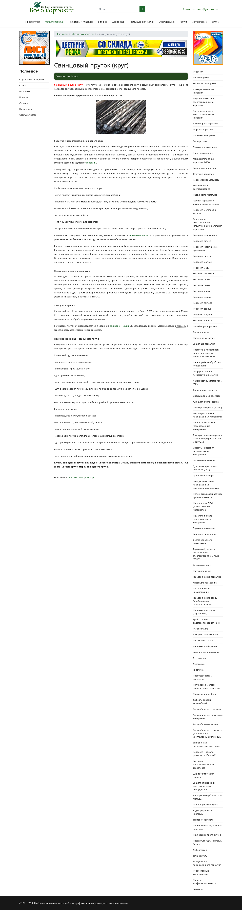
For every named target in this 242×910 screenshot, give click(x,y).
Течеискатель (200, 855)
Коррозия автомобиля (205, 235)
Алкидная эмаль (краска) (206, 401)
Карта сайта (25, 108)
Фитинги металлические (206, 652)
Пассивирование (202, 570)
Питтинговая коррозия (205, 147)
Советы (23, 85)
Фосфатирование (202, 565)
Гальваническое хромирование (201, 590)
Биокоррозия (200, 141)
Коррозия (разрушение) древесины (205, 248)
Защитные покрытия (204, 343)
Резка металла (200, 628)
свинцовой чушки (119, 325)
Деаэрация (199, 663)
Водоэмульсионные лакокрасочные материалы (207, 415)
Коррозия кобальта (203, 320)
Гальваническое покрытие (207, 576)
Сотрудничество (27, 114)
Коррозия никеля (202, 256)
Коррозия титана (202, 296)
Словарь (23, 103)
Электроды (118, 21)
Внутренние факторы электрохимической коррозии (204, 102)
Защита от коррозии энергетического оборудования (204, 786)
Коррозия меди (201, 267)
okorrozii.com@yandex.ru (201, 9)
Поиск (142, 9)
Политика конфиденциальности (204, 881)
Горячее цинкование (204, 528)
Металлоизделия (54, 21)
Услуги (183, 21)
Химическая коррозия (204, 83)
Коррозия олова (201, 285)
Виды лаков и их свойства (206, 395)
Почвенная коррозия (204, 135)
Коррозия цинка (201, 279)
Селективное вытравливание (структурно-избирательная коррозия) (207, 224)
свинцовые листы (138, 235)
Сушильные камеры (203, 475)
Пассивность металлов (205, 194)
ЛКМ (214, 21)
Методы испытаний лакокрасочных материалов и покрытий (206, 484)
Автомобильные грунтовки (207, 709)
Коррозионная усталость (206, 179)
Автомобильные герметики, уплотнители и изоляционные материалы (208, 733)
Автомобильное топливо (206, 724)
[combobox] (118, 9)
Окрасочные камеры (204, 460)
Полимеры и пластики (81, 21)
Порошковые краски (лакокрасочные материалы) (204, 426)
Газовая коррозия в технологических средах (206, 202)
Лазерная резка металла (206, 634)
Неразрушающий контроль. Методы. (207, 797)
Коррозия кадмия (202, 314)
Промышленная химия (141, 21)
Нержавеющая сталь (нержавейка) (204, 612)
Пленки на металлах (203, 337)
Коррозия (198, 71)
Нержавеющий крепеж (205, 646)
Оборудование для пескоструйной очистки (205, 373)
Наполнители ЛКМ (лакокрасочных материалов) (203, 506)
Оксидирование (201, 332)
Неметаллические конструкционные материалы (202, 519)
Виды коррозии (201, 77)
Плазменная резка (203, 640)
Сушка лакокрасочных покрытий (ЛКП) (205, 468)
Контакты (198, 889)
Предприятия (33, 21)
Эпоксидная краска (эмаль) (207, 407)
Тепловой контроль (203, 819)
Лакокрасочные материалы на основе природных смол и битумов (207, 438)
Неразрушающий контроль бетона (207, 842)
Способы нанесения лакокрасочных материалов (203, 451)
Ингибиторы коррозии (205, 326)
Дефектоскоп (200, 849)
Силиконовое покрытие (205, 389)
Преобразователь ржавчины (202, 677)
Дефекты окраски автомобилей (202, 701)
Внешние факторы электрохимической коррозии (203, 114)
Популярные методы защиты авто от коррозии (206, 686)
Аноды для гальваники (205, 582)
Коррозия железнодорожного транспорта (203, 764)
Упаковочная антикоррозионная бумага (207, 744)
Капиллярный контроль (205, 804)
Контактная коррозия (204, 168)
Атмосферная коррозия (205, 123)
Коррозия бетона (202, 240)
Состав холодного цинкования (202, 541)
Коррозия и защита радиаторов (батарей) (204, 753)
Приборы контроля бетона (207, 834)
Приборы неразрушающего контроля (207, 827)
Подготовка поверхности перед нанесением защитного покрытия (206, 353)
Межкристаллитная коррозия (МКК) (203, 160)
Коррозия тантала (202, 302)
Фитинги (102, 21)
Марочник (24, 91)
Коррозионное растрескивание (201, 187)
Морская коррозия (203, 129)
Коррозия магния (202, 261)
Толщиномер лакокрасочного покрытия (207, 863)
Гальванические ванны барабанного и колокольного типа (205, 601)
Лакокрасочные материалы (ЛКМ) (207, 382)
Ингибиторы (198, 21)
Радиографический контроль (203, 812)
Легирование (200, 658)
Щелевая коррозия (203, 152)
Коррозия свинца (202, 308)
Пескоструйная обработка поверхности (206, 364)
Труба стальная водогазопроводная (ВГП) (206, 621)
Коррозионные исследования (201, 872)
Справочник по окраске (31, 79)
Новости (23, 97)
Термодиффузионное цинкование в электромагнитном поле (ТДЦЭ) (206, 554)
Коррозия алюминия (204, 273)
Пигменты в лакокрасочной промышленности (207, 495)
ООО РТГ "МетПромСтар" (81, 477)
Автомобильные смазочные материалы (208, 716)
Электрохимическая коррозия (203, 91)
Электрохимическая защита (203, 775)
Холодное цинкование (205, 533)
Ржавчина (198, 669)
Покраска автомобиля (204, 693)
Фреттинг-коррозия (203, 173)
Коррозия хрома (201, 291)
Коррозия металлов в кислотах (204, 211)
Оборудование (166, 21)
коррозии (91, 162)
